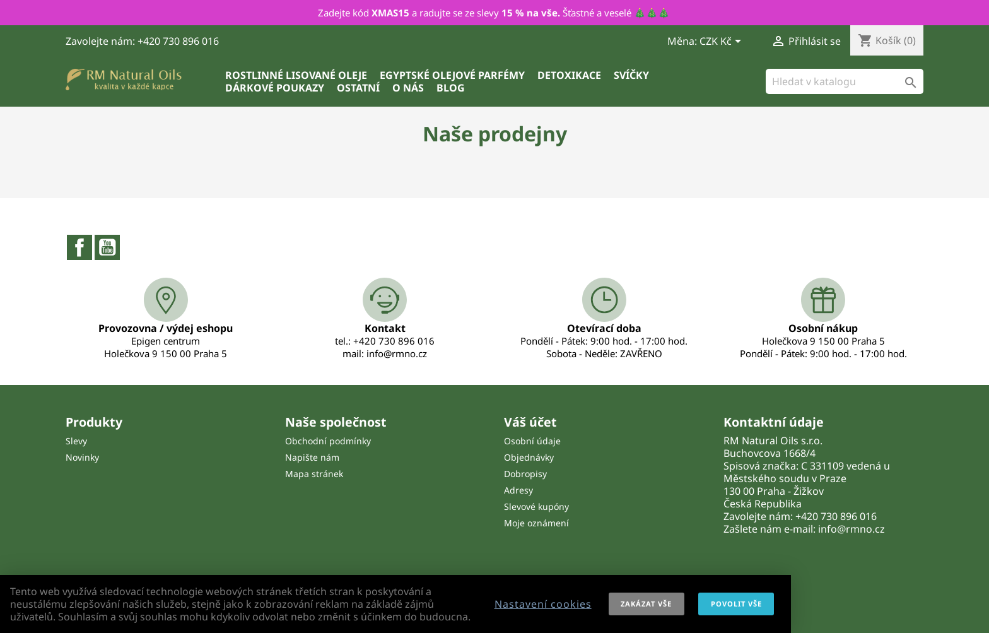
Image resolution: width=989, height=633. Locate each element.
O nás (408, 87)
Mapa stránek (314, 474)
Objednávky (529, 457)
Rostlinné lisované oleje (296, 75)
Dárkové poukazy (274, 87)
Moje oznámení (536, 523)
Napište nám (312, 457)
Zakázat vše (646, 603)
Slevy (76, 441)
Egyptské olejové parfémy (452, 75)
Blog (450, 87)
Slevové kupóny (536, 506)
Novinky (82, 457)
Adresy (518, 490)
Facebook (79, 247)
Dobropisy (525, 474)
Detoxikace (569, 75)
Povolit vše (736, 603)
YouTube (107, 247)
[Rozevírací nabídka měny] (722, 42)
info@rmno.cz (851, 529)
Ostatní (358, 87)
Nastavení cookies (543, 604)
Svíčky (631, 75)
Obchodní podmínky (328, 441)
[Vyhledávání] (844, 81)
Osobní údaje (532, 441)
